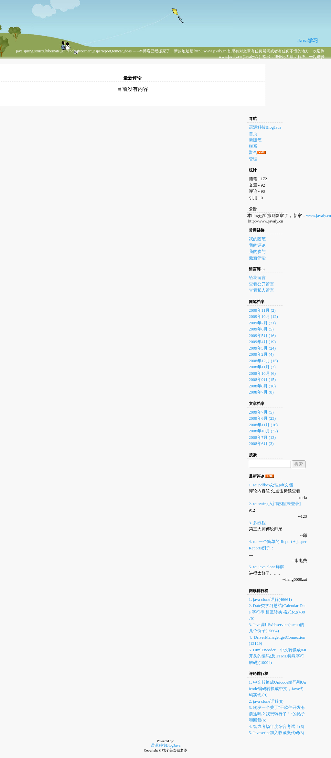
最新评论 (257, 257)
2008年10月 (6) (262, 373)
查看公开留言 (261, 284)
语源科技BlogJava (265, 127)
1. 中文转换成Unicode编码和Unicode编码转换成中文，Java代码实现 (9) (277, 688)
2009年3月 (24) (262, 348)
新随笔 (255, 139)
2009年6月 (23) (262, 418)
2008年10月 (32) (263, 430)
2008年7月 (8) (261, 392)
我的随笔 (257, 238)
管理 (253, 159)
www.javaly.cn (318, 215)
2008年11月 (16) (263, 424)
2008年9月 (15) (262, 379)
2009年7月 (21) (262, 322)
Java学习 (307, 40)
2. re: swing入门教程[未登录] (275, 503)
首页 (253, 133)
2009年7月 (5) (261, 412)
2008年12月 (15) (263, 360)
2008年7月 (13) (262, 437)
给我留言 (257, 277)
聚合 (253, 152)
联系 (253, 146)
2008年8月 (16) (262, 386)
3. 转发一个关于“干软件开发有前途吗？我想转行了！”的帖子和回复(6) (277, 713)
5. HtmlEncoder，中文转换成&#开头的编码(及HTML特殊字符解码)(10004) (277, 656)
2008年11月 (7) (262, 366)
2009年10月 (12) (263, 316)
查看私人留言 (261, 290)
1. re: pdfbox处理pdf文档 (271, 484)
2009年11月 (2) (262, 310)
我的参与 (257, 251)
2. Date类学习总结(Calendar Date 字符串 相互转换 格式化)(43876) (277, 612)
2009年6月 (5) (261, 329)
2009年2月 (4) (261, 354)
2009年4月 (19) (262, 341)
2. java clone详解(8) (266, 701)
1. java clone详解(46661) (270, 599)
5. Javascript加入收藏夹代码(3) (276, 732)
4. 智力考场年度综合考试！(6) (276, 726)
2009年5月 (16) (262, 335)
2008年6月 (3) (261, 443)
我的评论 (257, 245)
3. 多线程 (257, 522)
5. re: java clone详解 (266, 566)
